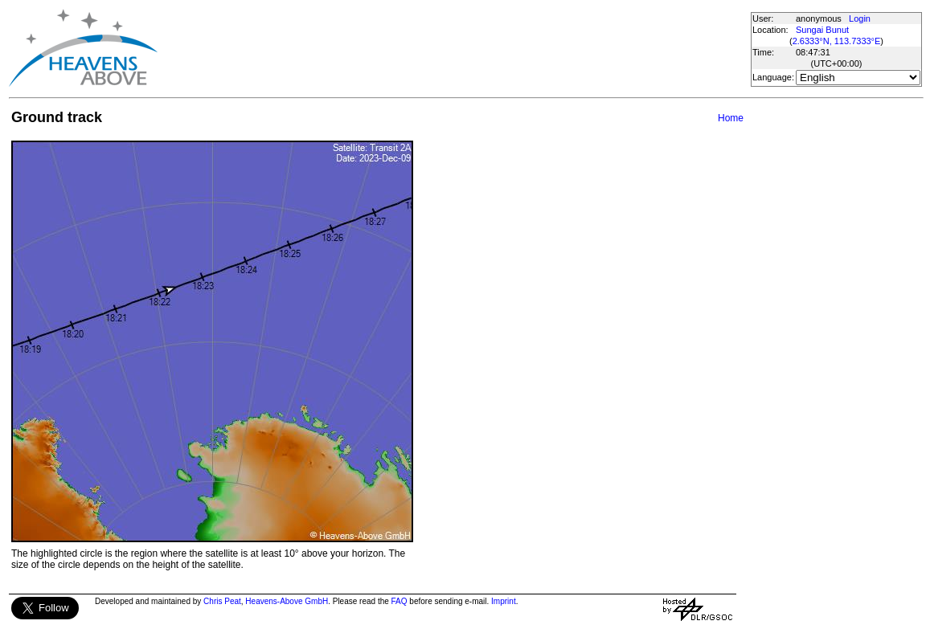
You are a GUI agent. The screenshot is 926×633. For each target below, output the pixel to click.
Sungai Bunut (822, 30)
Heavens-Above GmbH (286, 601)
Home (731, 118)
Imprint (503, 601)
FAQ (399, 601)
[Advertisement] (453, 48)
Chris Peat (222, 601)
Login (860, 18)
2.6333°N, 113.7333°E (837, 41)
